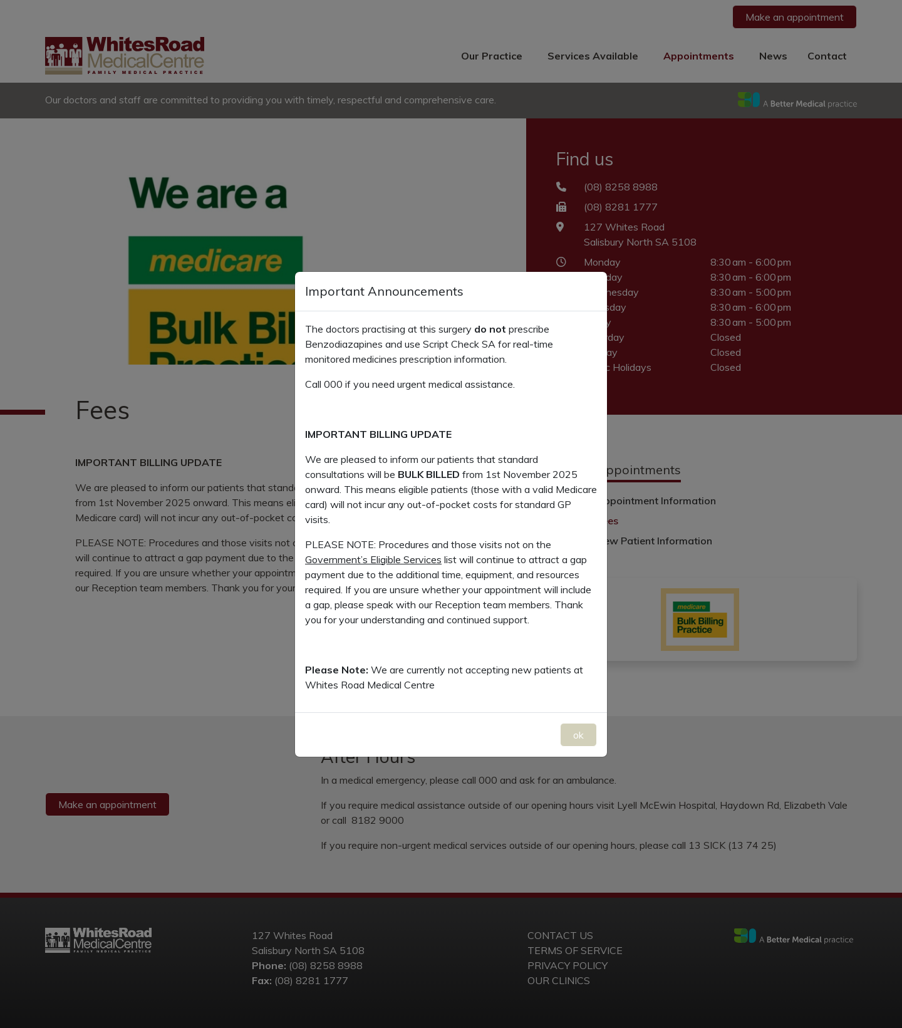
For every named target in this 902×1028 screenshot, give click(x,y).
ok (578, 735)
